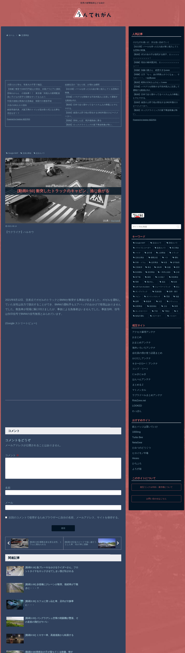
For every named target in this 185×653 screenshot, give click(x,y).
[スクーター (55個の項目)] (157, 316)
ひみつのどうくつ (141, 447)
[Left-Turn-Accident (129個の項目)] (141, 287)
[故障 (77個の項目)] (137, 301)
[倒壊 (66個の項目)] (176, 306)
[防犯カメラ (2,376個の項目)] (173, 243)
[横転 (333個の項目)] (176, 257)
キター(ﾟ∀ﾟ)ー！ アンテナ (145, 363)
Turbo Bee (137, 437)
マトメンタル (139, 390)
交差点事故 (26, 153)
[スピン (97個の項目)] (137, 296)
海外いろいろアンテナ (143, 347)
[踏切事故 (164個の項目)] (150, 272)
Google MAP (12, 153)
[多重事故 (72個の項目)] (138, 306)
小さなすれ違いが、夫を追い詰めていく (151, 42)
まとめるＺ (138, 384)
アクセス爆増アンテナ (143, 332)
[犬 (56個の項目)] (177, 311)
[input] (156, 226)
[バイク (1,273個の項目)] (137, 253)
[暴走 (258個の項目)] (148, 267)
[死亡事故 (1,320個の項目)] (174, 248)
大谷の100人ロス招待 (17, 105)
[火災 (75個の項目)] (160, 301)
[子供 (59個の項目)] (155, 311)
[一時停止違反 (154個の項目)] (164, 272)
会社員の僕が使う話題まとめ (147, 353)
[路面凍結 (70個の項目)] (153, 306)
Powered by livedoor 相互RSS (18, 119)
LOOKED (137, 405)
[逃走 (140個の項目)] (163, 282)
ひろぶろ (136, 463)
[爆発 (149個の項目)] (148, 277)
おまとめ (136, 337)
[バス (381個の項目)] (166, 257)
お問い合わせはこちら (156, 499)
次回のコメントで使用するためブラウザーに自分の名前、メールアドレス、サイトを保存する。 (64, 521)
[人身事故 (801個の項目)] (161, 253)
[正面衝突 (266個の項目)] (138, 267)
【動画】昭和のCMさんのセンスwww (150, 82)
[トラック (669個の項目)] (174, 253)
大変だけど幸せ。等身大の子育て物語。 (25, 84)
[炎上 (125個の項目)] (177, 287)
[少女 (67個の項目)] (165, 306)
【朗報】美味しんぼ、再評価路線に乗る (83, 120)
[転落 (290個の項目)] (164, 262)
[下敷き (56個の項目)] (166, 311)
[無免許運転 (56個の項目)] (140, 316)
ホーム (7, 649)
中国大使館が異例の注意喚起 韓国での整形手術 (29, 101)
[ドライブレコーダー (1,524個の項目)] (142, 248)
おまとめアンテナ (141, 342)
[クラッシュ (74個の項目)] (173, 301)
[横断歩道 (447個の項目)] (153, 257)
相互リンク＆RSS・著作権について (156, 487)
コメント (12, 455)
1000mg (136, 432)
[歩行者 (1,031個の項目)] (148, 253)
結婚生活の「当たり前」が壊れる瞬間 (82, 84)
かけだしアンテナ (141, 358)
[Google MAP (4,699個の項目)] (140, 243)
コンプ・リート (140, 369)
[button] (178, 226)
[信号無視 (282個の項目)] (175, 262)
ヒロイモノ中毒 (140, 453)
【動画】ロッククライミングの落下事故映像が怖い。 (89, 124)
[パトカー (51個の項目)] (173, 316)
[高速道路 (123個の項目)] (158, 292)
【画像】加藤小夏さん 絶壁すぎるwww (151, 70)
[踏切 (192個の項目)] (177, 267)
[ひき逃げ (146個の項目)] (160, 277)
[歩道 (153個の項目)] (177, 272)
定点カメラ (39, 153)
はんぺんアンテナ (141, 379)
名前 (7, 491)
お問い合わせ (42, 649)
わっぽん (136, 411)
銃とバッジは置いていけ (145, 426)
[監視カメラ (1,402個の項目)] (160, 248)
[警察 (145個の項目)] (137, 282)
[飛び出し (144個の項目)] (150, 282)
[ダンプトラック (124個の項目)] (141, 292)
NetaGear (137, 442)
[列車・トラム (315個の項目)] (139, 262)
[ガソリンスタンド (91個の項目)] (152, 296)
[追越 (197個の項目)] (168, 267)
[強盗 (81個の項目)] (176, 296)
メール (9, 506)
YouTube (114, 220)
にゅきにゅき (139, 374)
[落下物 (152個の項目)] (137, 277)
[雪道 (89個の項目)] (167, 296)
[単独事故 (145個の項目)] (174, 277)
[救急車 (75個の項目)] (148, 301)
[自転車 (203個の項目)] (158, 267)
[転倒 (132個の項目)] (175, 282)
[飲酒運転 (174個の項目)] (138, 272)
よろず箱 (136, 469)
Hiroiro (135, 458)
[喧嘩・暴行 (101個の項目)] (173, 292)
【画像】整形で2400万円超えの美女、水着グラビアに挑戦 (33, 89)
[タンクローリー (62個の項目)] (141, 311)
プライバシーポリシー (23, 649)
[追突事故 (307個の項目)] (154, 262)
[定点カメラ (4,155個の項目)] (157, 243)
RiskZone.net (139, 400)
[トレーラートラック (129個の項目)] (161, 287)
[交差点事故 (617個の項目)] (139, 257)
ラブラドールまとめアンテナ (147, 395)
